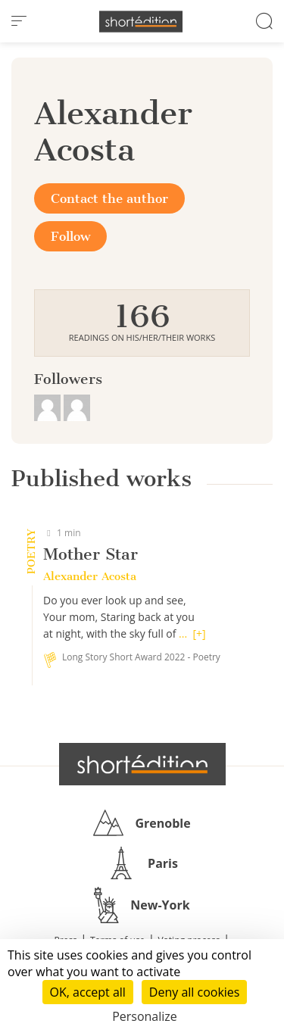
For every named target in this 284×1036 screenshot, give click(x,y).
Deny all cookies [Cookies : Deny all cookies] (194, 992)
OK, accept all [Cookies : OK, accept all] (88, 992)
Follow (70, 236)
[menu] (19, 21)
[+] (198, 633)
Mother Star (90, 554)
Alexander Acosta (89, 576)
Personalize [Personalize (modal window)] (144, 1016)
